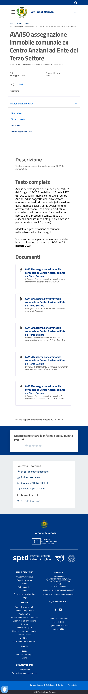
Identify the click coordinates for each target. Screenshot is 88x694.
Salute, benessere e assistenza (24, 641)
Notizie (27, 23)
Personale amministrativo (24, 594)
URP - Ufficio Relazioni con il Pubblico (58, 594)
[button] (75, 2)
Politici (24, 590)
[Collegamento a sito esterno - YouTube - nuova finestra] (60, 609)
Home (12, 23)
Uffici (24, 583)
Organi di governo (24, 580)
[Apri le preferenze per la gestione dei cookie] (4, 689)
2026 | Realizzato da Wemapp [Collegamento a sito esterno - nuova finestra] (44, 692)
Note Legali (50, 685)
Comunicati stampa (24, 654)
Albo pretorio (24, 669)
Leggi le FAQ (58, 621)
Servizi (24, 602)
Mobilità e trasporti (24, 627)
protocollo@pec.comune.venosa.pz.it (58, 589)
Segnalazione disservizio (58, 625)
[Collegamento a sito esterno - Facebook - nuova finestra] (55, 609)
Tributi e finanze (24, 634)
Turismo (24, 624)
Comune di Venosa (42, 11)
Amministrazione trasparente (24, 673)
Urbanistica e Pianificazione (24, 620)
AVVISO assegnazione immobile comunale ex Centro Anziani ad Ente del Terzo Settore (43, 26)
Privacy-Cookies (36, 685)
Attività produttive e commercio (24, 617)
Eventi (24, 657)
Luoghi (24, 597)
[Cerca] (75, 12)
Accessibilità (58, 628)
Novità (19, 23)
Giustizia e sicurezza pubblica (24, 631)
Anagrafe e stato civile (24, 607)
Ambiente (24, 638)
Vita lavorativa (24, 613)
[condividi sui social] (16, 84)
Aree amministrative (24, 576)
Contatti (58, 572)
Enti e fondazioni (24, 587)
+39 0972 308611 (58, 586)
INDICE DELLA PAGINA (21, 103)
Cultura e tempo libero (24, 610)
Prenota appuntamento (58, 618)
